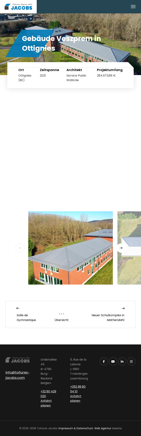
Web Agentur (102, 428)
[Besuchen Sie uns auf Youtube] (113, 361)
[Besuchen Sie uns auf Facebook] (104, 361)
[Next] (121, 248)
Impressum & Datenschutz (76, 428)
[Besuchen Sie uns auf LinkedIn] (122, 361)
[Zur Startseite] (18, 6)
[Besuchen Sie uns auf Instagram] (131, 361)
